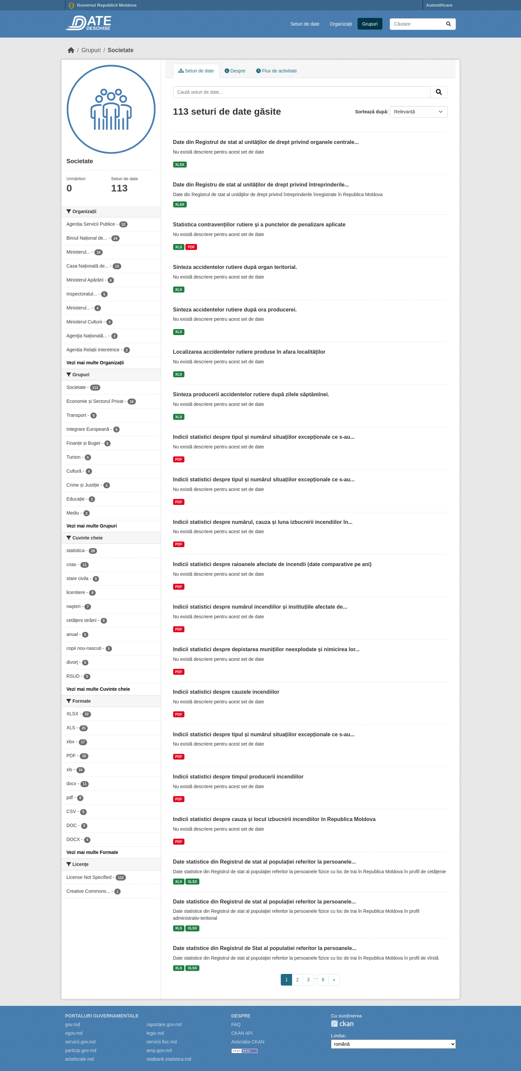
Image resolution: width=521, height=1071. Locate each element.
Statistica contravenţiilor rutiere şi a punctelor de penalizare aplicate (259, 224)
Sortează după (371, 111)
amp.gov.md (159, 1050)
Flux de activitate (276, 70)
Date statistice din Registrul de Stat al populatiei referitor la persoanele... (265, 948)
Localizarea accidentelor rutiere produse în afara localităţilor (249, 352)
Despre (235, 70)
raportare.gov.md (164, 1024)
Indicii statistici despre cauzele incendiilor (226, 692)
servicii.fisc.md (162, 1041)
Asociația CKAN (247, 1041)
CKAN (342, 1023)
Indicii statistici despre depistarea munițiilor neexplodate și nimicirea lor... (266, 649)
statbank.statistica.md (169, 1059)
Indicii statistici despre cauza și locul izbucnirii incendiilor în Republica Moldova (274, 819)
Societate (121, 50)
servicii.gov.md (80, 1041)
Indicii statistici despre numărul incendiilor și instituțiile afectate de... (260, 607)
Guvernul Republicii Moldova (103, 6)
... (316, 977)
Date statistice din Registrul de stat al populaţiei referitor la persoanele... (264, 862)
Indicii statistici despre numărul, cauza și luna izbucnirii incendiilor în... (263, 522)
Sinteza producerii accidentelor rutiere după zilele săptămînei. (251, 394)
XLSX (179, 165)
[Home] (71, 50)
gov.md (72, 1024)
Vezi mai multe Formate (92, 852)
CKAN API (242, 1033)
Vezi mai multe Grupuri (91, 526)
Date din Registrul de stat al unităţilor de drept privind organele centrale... (266, 142)
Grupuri (370, 24)
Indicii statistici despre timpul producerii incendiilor (238, 776)
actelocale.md (79, 1059)
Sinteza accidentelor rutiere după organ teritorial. (235, 267)
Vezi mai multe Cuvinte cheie (98, 689)
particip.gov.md (80, 1050)
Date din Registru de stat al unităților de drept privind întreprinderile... (261, 184)
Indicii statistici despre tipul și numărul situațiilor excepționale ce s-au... (264, 437)
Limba (338, 1035)
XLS (178, 247)
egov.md (74, 1033)
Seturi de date (304, 24)
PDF (191, 247)
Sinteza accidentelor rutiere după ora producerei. (235, 309)
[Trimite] (448, 24)
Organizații (341, 24)
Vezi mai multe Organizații (95, 362)
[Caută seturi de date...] (423, 24)
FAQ (236, 1024)
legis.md (155, 1033)
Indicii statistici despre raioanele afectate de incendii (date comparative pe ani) (272, 564)
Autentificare (439, 5)
